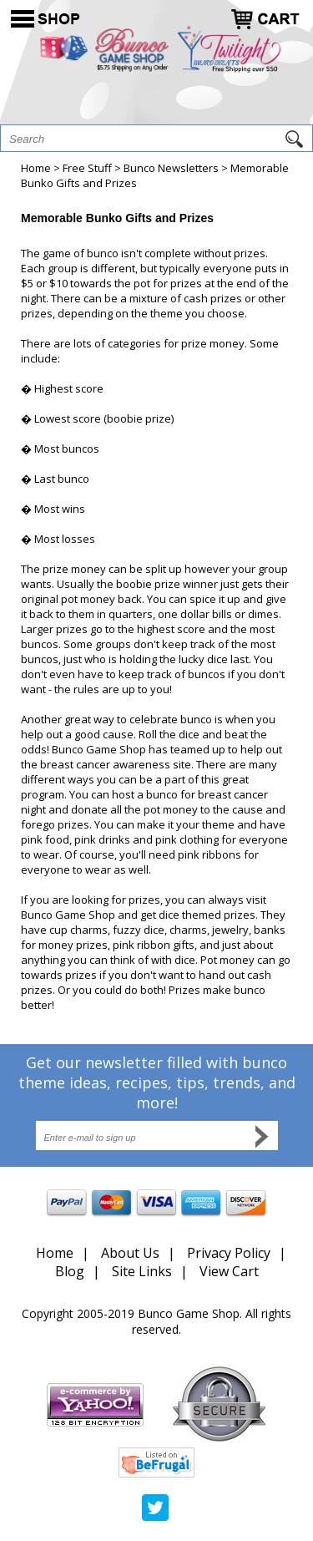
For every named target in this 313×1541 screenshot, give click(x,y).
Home (36, 167)
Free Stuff (87, 167)
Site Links (142, 1271)
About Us (130, 1253)
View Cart (229, 1271)
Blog (69, 1271)
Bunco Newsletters (171, 167)
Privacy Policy (228, 1253)
